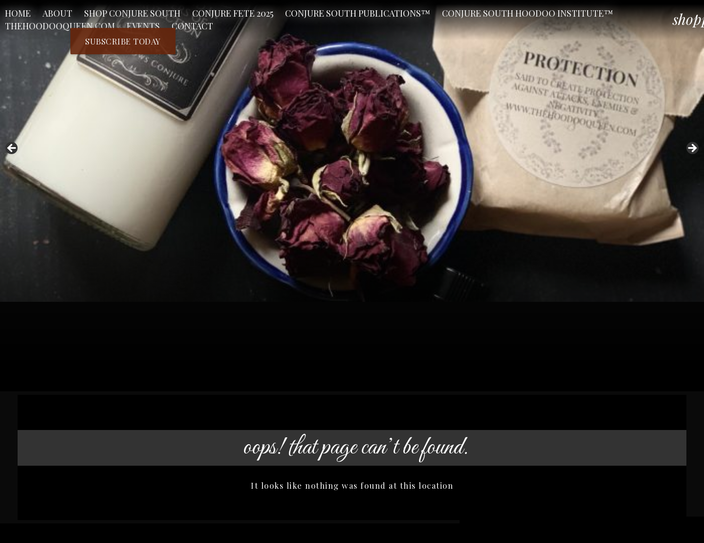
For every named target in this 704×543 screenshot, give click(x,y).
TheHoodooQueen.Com (60, 26)
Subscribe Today (123, 41)
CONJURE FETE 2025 (232, 13)
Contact (192, 26)
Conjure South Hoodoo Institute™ (527, 13)
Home (18, 13)
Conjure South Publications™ (357, 13)
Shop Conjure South (132, 13)
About (57, 13)
